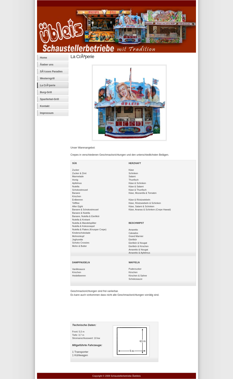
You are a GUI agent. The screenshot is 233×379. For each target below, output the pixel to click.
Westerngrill (47, 78)
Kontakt (44, 106)
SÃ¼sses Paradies (51, 71)
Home (43, 57)
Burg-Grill (46, 92)
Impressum (47, 113)
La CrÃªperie (47, 85)
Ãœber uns (46, 64)
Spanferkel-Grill (49, 99)
